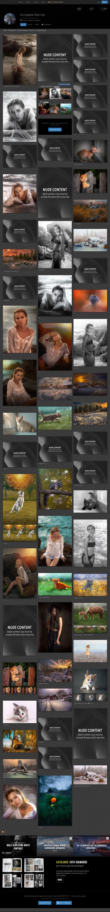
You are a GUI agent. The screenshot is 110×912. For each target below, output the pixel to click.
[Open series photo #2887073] (19, 533)
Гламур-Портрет (46, 87)
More (60, 880)
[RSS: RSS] (2, 832)
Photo (23, 24)
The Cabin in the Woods (11, 271)
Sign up (105, 2)
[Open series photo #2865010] (90, 629)
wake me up (42, 463)
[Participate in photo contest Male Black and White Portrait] (18, 845)
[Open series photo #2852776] (30, 690)
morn (5, 469)
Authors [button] (28, 2)
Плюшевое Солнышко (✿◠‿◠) (83, 703)
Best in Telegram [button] (63, 903)
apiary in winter (43, 683)
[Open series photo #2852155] (90, 697)
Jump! (5, 543)
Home (5, 30)
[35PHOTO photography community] (9, 2)
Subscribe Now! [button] (55, 129)
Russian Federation (27, 20)
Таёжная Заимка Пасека (81, 786)
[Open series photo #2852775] (19, 690)
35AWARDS (46, 24)
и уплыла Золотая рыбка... (12, 86)
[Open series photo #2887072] (8, 533)
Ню (41, 102)
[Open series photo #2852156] (101, 697)
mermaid (41, 270)
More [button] (43, 2)
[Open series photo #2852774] (8, 690)
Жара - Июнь (78, 598)
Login (98, 2)
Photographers (12, 30)
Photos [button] (21, 2)
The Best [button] (36, 2)
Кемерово (37, 20)
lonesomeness (78, 485)
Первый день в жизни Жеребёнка (84, 634)
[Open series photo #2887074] (30, 533)
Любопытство (78, 164)
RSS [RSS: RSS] (5, 831)
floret (40, 827)
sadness (41, 742)
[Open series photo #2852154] (79, 697)
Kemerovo (32, 30)
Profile (37, 24)
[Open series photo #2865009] (79, 629)
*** (75, 135)
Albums (30, 24)
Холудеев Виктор (41, 30)
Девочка (6, 725)
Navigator (6, 300)
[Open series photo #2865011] (101, 629)
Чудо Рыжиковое (44, 597)
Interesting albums (64, 84)
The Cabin (77, 224)
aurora (76, 368)
